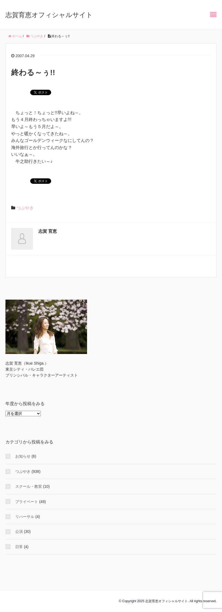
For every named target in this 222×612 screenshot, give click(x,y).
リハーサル (24, 516)
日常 (19, 547)
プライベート (26, 501)
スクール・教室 (28, 486)
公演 (19, 531)
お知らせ (22, 456)
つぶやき (25, 208)
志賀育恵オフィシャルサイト (49, 14)
